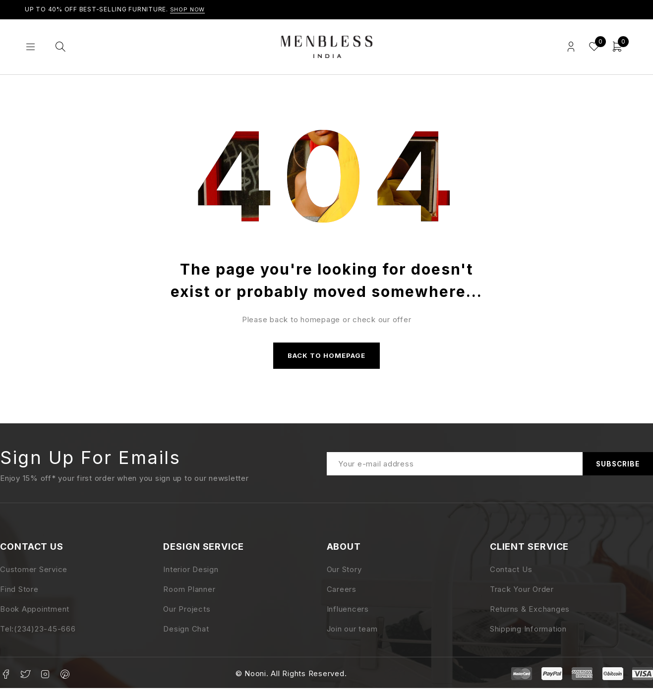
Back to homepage (326, 357)
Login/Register (568, 47)
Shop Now (189, 9)
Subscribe (616, 467)
